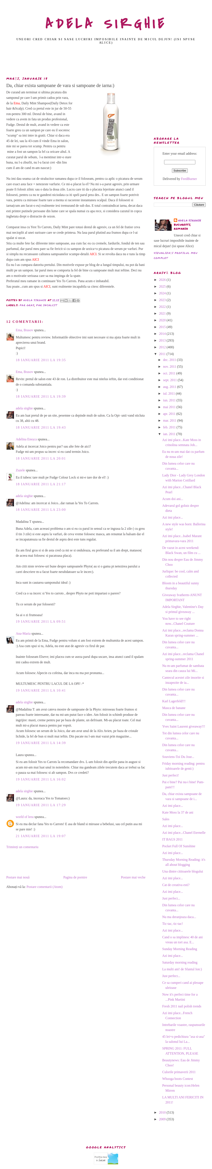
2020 (163, 320)
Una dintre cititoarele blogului (182, 871)
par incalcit (46, 305)
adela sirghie (24, 408)
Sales (165, 819)
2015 (163, 327)
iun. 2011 (170, 400)
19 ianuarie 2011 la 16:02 (41, 779)
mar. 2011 (170, 420)
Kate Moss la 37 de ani (177, 812)
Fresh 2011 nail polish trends (181, 1006)
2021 (163, 313)
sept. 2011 (170, 380)
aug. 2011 (170, 387)
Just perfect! (170, 775)
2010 (163, 1112)
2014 (163, 333)
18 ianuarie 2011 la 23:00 (41, 509)
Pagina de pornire (75, 877)
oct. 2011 (169, 373)
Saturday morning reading (179, 962)
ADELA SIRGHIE (106, 24)
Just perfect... (171, 898)
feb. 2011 (170, 427)
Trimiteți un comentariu (22, 847)
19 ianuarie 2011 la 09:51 (41, 621)
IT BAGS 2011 (172, 839)
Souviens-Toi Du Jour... (178, 757)
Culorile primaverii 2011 (179, 1072)
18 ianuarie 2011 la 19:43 (41, 427)
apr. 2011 (169, 414)
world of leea (25, 817)
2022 (163, 306)
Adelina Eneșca (26, 439)
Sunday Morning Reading (179, 949)
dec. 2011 (170, 360)
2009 (163, 1119)
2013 (163, 340)
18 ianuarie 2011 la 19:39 (41, 396)
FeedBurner (189, 179)
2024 (163, 293)
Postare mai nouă (18, 877)
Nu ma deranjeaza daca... (179, 917)
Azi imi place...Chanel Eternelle (183, 832)
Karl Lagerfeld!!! (174, 701)
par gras (27, 305)
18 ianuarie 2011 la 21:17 (41, 484)
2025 (163, 286)
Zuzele (20, 470)
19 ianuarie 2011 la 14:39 (41, 743)
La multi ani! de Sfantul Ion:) (182, 969)
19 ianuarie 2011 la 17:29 (41, 805)
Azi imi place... (172, 517)
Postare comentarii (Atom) (45, 887)
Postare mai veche (133, 877)
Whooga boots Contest (177, 1079)
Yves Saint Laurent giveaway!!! (183, 726)
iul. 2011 (169, 393)
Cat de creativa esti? (175, 885)
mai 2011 (169, 407)
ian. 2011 (169, 434)
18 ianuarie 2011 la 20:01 (41, 458)
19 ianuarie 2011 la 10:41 (41, 690)
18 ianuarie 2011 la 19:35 (41, 360)
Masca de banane (173, 708)
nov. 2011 (170, 366)
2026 (163, 280)
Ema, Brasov (24, 330)
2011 (162, 354)
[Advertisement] (106, 61)
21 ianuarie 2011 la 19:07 (41, 836)
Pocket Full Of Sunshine (178, 846)
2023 (163, 300)
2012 (163, 347)
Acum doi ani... (172, 499)
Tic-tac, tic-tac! (172, 923)
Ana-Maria (23, 633)
